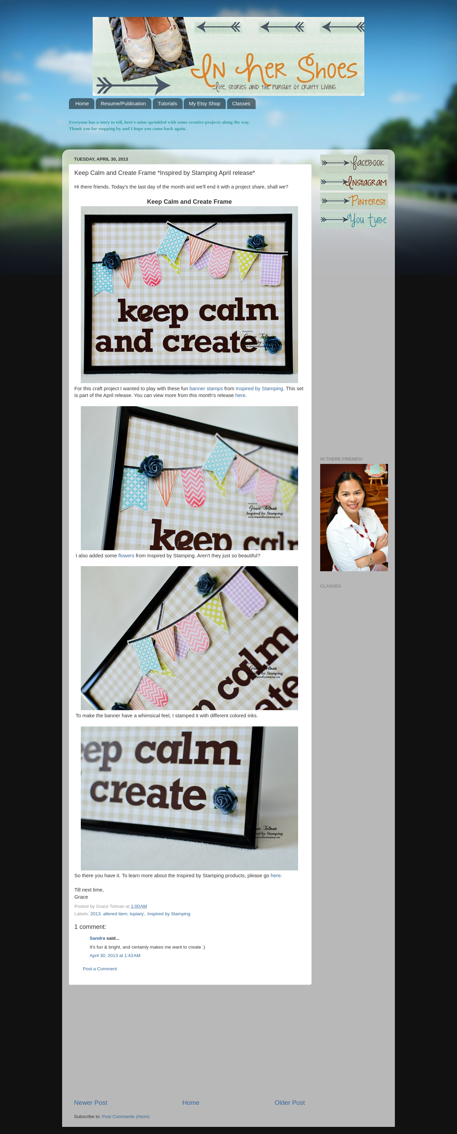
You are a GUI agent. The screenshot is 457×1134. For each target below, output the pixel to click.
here (240, 395)
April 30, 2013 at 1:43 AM (115, 955)
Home (82, 103)
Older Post (290, 1102)
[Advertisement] (189, 1041)
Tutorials (167, 103)
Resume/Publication (123, 103)
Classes (241, 103)
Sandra (97, 938)
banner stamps (206, 388)
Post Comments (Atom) (126, 1116)
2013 (95, 913)
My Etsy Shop (204, 103)
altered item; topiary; (124, 913)
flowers (126, 555)
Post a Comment (100, 968)
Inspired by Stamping (258, 388)
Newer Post (90, 1102)
